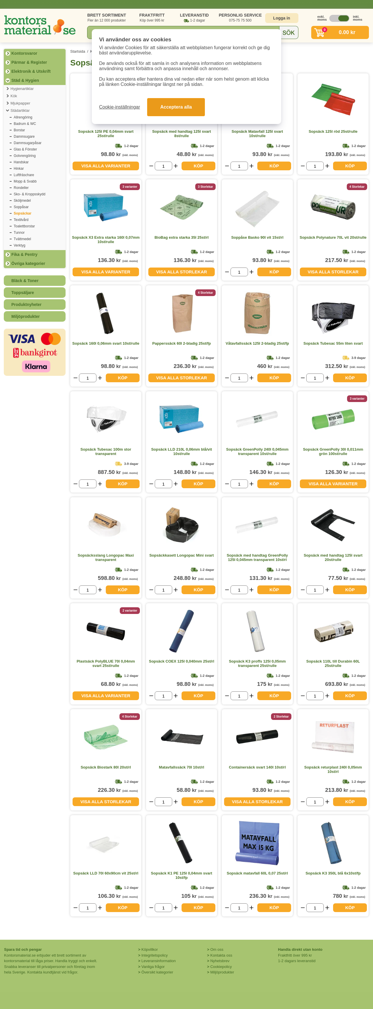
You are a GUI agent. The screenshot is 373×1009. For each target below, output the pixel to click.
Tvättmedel (22, 239)
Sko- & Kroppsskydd (29, 194)
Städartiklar (20, 110)
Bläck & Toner (24, 280)
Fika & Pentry (24, 254)
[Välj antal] (163, 166)
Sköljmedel (22, 201)
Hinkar (19, 169)
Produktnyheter (26, 304)
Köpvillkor (149, 949)
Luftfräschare (24, 175)
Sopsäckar (22, 213)
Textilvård (21, 220)
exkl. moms (320, 18)
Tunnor (19, 233)
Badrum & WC (25, 124)
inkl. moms (356, 18)
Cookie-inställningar (119, 107)
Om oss (217, 949)
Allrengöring (23, 117)
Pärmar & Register (29, 62)
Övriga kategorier (28, 263)
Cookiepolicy (221, 966)
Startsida (77, 51)
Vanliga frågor (153, 966)
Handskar (21, 162)
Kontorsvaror (24, 53)
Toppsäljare (22, 292)
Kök (13, 96)
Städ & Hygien (25, 80)
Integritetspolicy (154, 955)
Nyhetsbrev (220, 961)
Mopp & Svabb (25, 181)
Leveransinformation (158, 961)
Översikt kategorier (157, 972)
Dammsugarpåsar (27, 143)
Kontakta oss (221, 955)
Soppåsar (21, 207)
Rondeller (21, 188)
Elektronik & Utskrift (31, 71)
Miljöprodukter (25, 316)
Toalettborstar (24, 226)
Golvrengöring (25, 156)
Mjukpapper (20, 103)
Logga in (281, 18)
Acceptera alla (176, 107)
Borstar (19, 130)
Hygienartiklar (22, 88)
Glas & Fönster (25, 149)
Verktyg (19, 245)
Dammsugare (24, 136)
